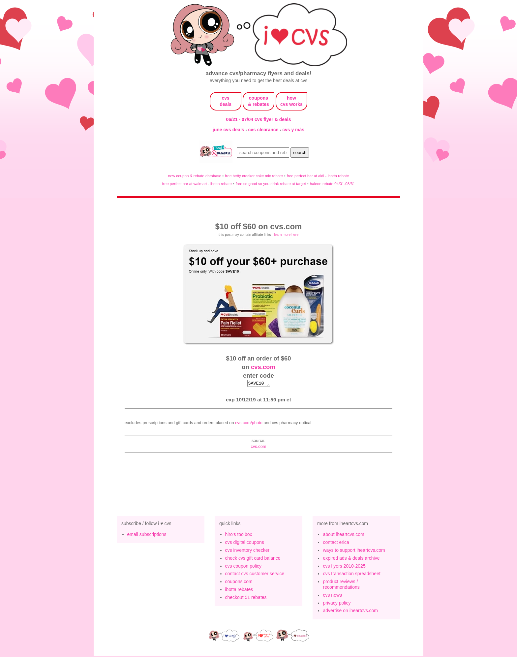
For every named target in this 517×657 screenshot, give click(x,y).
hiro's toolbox (238, 535)
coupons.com (239, 582)
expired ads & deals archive (351, 559)
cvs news (332, 596)
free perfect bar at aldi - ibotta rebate (318, 175)
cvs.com (263, 366)
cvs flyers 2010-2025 (344, 567)
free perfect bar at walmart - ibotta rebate (197, 183)
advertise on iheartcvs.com (350, 611)
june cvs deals (229, 129)
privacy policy (336, 604)
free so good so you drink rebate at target (271, 183)
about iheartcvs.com (343, 535)
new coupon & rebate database (195, 175)
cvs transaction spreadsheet (351, 574)
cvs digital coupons (244, 543)
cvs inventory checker (247, 551)
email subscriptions (147, 535)
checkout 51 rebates (246, 598)
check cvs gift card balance (253, 559)
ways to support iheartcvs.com (354, 551)
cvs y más (293, 129)
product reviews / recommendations (341, 585)
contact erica (336, 543)
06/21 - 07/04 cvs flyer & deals (258, 119)
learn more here (286, 234)
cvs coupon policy (243, 567)
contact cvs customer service (255, 574)
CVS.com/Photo (248, 423)
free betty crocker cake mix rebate (254, 175)
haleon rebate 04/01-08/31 (332, 183)
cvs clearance (264, 129)
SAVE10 (258, 384)
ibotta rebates (239, 590)
